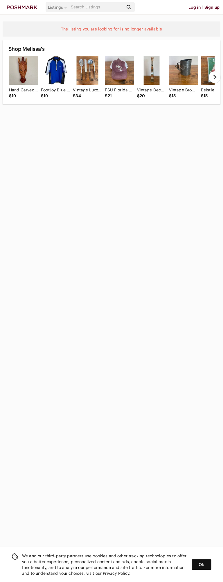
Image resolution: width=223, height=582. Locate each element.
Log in (194, 7)
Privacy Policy (116, 573)
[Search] (97, 7)
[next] (214, 77)
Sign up (212, 7)
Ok (201, 564)
